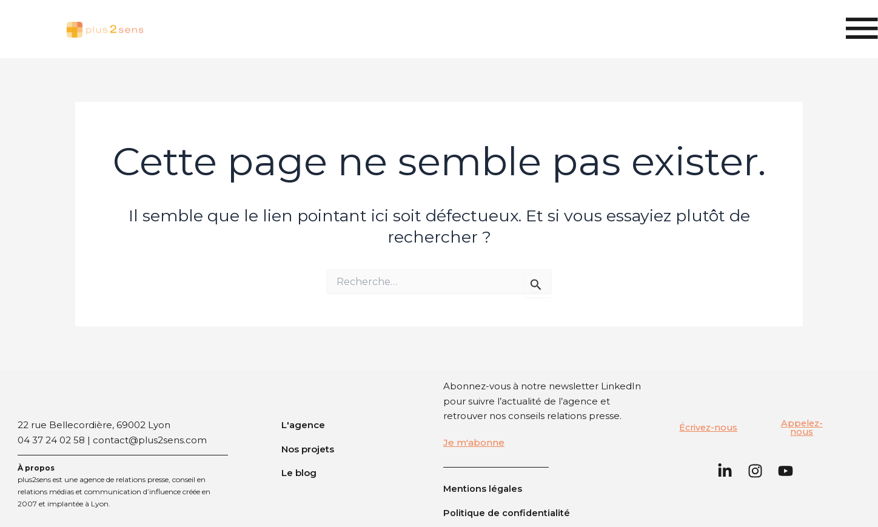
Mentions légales (483, 488)
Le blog (299, 472)
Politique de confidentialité (507, 513)
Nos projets (307, 448)
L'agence (303, 425)
